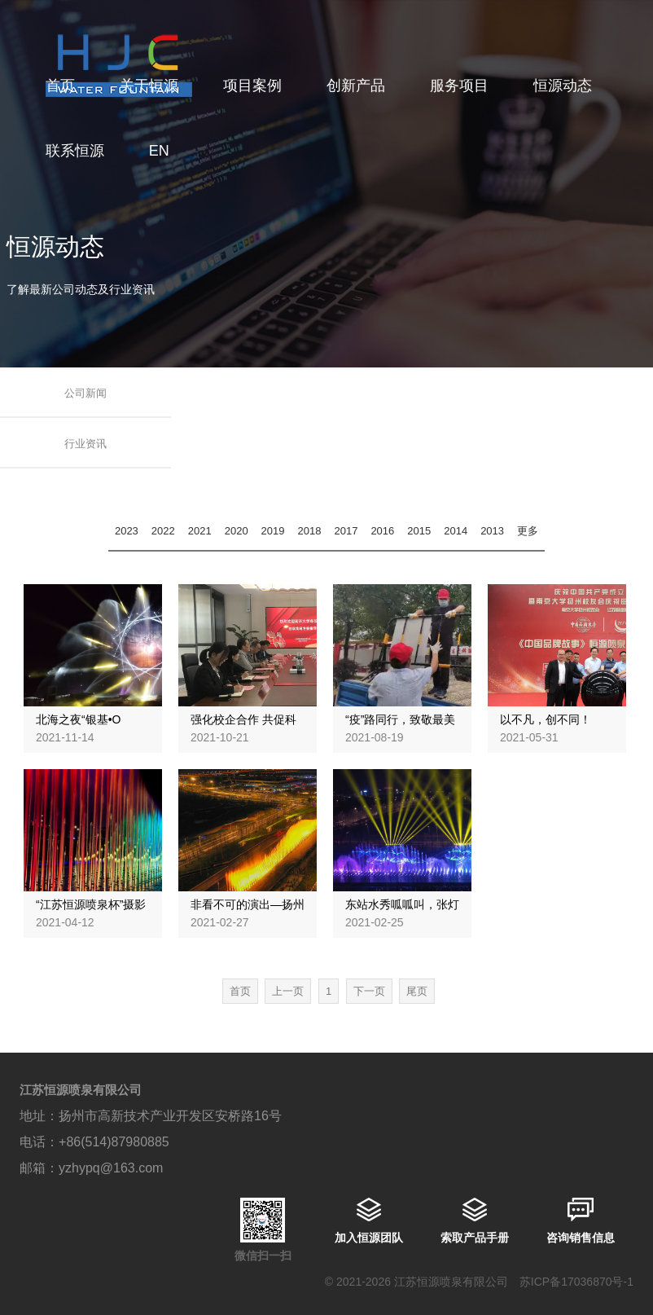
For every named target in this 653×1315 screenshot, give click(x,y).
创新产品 (355, 85)
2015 (419, 531)
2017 (345, 531)
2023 (126, 531)
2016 (382, 531)
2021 (200, 531)
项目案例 (252, 85)
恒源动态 (562, 85)
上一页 (288, 991)
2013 (492, 531)
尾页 (416, 991)
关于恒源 (149, 85)
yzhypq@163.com (111, 1168)
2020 (236, 531)
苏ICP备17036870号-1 (576, 1281)
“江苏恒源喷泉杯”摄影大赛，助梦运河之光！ (93, 912)
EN (159, 151)
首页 (60, 85)
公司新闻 (85, 393)
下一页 (369, 991)
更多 (527, 531)
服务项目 (459, 85)
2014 (455, 531)
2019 (273, 531)
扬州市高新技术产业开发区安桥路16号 (170, 1116)
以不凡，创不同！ (545, 719)
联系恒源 (75, 151)
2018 (310, 531)
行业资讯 (85, 444)
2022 (163, 531)
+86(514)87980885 (114, 1142)
